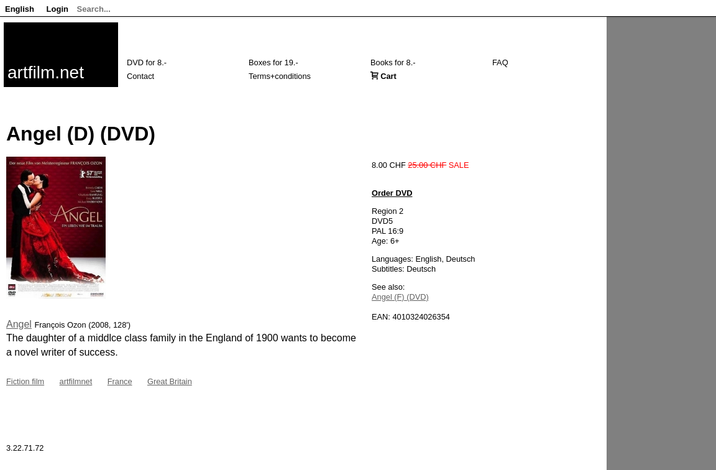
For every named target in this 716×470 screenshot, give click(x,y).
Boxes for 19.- (273, 62)
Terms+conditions (280, 76)
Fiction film (25, 381)
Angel (19, 324)
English (19, 9)
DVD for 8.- (147, 62)
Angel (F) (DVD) (400, 297)
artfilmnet (76, 381)
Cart (388, 76)
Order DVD (392, 193)
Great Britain (169, 381)
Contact (140, 76)
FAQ (500, 62)
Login (57, 9)
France (120, 381)
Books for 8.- (393, 62)
